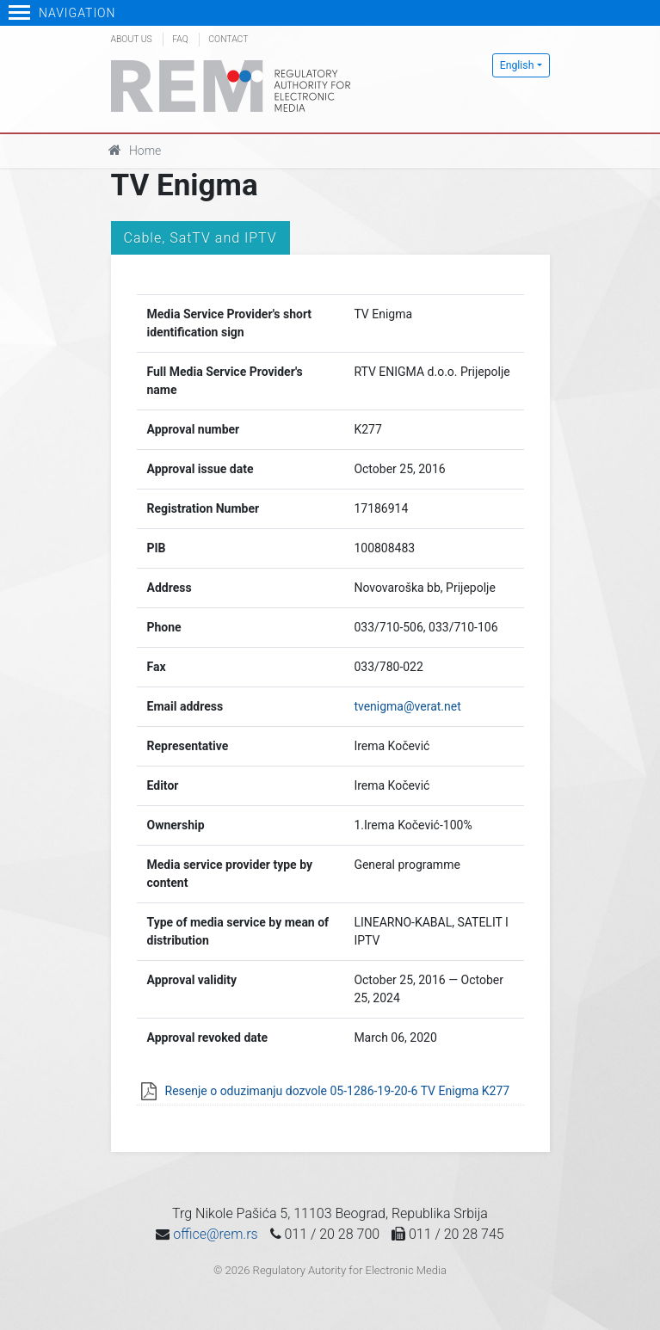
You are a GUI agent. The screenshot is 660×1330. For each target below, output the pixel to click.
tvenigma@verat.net (407, 706)
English (517, 65)
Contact (228, 39)
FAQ (180, 39)
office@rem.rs (215, 1234)
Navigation (62, 13)
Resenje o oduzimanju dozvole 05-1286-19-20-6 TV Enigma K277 (337, 1091)
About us (131, 39)
